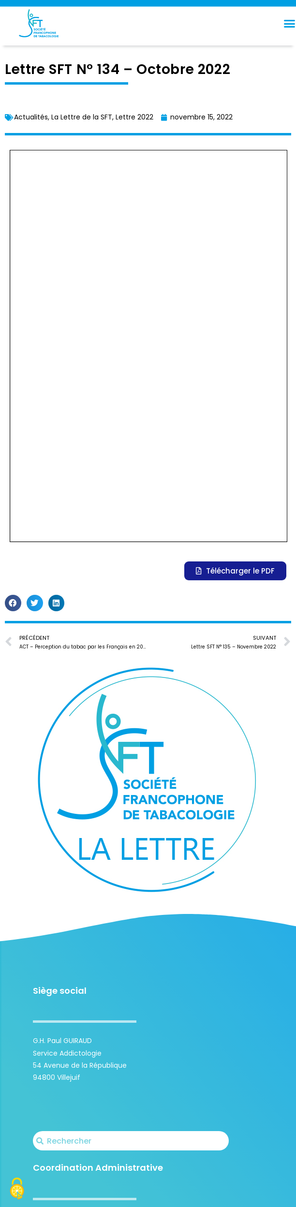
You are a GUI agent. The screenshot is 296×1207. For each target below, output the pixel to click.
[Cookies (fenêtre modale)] (17, 1190)
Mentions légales (267, 1194)
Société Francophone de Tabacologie (102, 1194)
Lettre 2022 (134, 117)
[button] (13, 223)
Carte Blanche (219, 1194)
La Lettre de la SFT (81, 117)
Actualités (31, 117)
